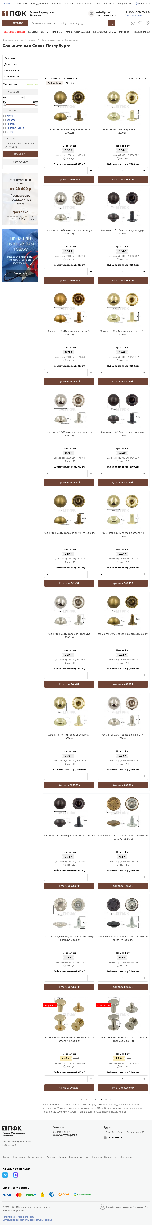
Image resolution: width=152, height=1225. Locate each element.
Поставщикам (84, 3)
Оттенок (10, 110)
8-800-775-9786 (137, 12)
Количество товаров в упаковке (19, 145)
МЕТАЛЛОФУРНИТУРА (103, 32)
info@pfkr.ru (105, 11)
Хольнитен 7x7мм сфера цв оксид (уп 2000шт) (69, 835)
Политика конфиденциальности (18, 1216)
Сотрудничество (39, 3)
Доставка (56, 3)
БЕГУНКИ (32, 32)
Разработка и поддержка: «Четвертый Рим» (128, 1206)
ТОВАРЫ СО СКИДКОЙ (13, 32)
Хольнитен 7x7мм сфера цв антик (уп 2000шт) (123, 633)
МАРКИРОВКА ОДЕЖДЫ (77, 32)
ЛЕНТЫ (44, 32)
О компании (21, 3)
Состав (9, 138)
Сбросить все (32, 84)
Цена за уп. (11, 92)
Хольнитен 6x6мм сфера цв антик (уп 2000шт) (69, 532)
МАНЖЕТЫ (56, 32)
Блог (97, 3)
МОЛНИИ (123, 32)
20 (147, 78)
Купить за (69, 179)
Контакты (109, 3)
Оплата (69, 3)
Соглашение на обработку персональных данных (27, 1219)
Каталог (6, 3)
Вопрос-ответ (125, 3)
